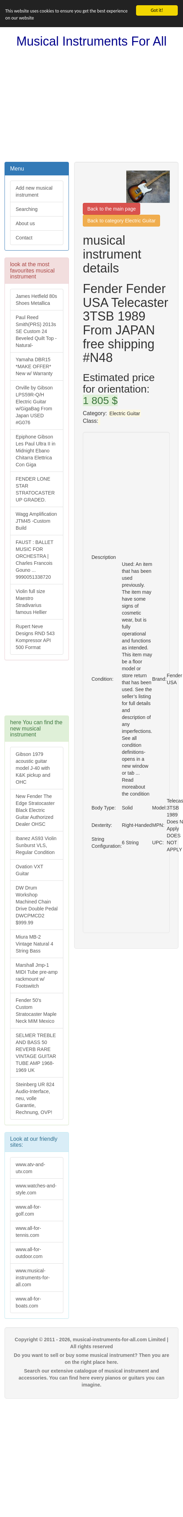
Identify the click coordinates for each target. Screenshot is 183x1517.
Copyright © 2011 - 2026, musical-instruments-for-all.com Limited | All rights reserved (91, 1343)
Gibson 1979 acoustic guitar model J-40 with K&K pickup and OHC (33, 768)
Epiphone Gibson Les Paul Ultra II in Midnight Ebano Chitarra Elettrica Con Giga (35, 450)
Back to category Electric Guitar (121, 220)
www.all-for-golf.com (28, 1210)
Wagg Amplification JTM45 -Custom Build (36, 521)
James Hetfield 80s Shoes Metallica (36, 299)
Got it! (157, 10)
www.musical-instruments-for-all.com (33, 1277)
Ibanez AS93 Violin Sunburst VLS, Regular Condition (36, 845)
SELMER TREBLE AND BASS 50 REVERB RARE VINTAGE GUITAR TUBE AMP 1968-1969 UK (36, 1053)
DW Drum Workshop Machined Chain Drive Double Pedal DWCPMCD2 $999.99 (37, 905)
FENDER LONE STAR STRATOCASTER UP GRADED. (35, 489)
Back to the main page (111, 209)
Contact (24, 237)
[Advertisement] (91, 104)
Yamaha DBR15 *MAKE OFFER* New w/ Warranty (34, 366)
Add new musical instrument (34, 191)
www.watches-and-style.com (36, 1189)
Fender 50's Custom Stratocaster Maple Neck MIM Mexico (36, 1010)
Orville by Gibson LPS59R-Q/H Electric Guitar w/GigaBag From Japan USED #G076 (34, 405)
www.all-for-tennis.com (28, 1231)
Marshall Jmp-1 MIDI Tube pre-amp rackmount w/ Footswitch (37, 975)
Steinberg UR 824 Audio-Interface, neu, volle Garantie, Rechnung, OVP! (35, 1098)
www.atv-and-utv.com (30, 1168)
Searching (27, 209)
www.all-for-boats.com (28, 1302)
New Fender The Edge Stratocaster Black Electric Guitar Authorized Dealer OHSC (35, 810)
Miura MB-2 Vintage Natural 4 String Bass (34, 944)
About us (25, 223)
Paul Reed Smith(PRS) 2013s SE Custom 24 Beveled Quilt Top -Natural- (36, 331)
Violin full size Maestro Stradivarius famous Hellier (31, 601)
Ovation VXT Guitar (29, 870)
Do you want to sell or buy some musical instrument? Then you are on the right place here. (91, 1358)
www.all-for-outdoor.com (29, 1253)
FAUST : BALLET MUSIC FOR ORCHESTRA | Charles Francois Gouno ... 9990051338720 (35, 559)
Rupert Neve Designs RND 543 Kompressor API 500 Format (35, 637)
